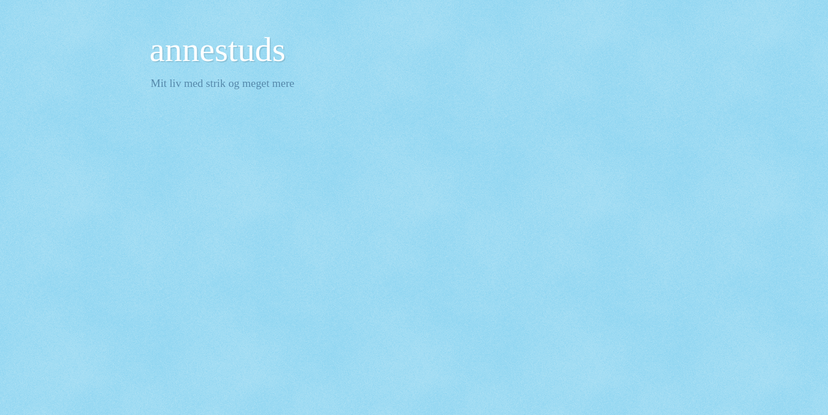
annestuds (218, 49)
